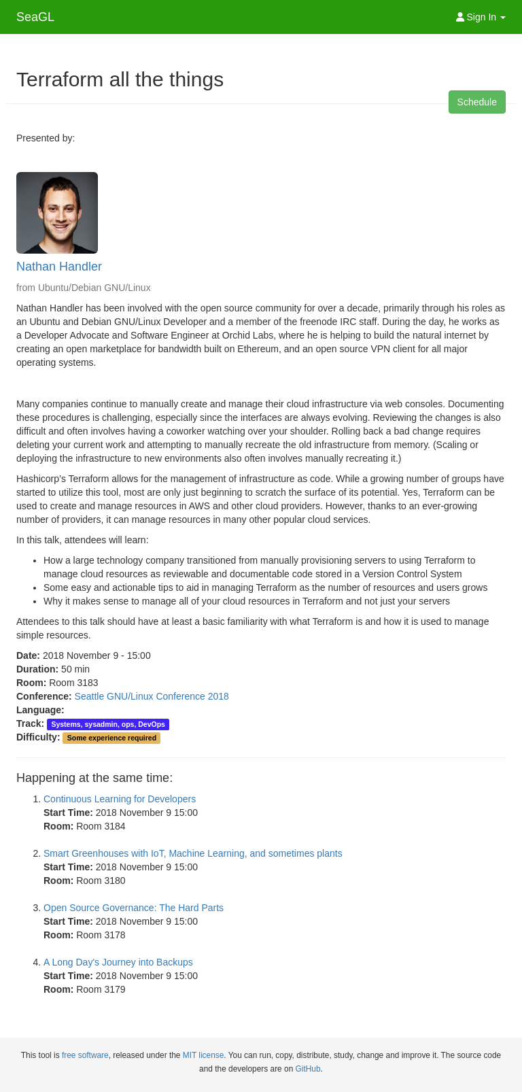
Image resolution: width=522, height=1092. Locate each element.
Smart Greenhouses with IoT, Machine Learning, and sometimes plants (193, 853)
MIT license (203, 1055)
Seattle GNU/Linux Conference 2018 (152, 696)
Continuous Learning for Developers (120, 799)
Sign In (481, 17)
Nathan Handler (59, 266)
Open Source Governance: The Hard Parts (134, 907)
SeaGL (35, 17)
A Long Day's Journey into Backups (118, 962)
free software (85, 1055)
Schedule (477, 102)
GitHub (308, 1069)
